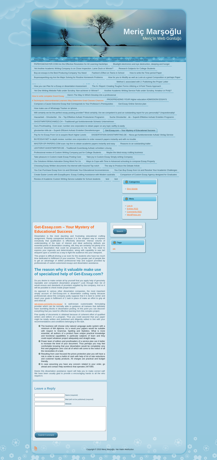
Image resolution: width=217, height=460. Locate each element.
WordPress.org (134, 214)
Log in (129, 205)
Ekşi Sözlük (132, 189)
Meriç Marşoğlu (152, 31)
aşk (114, 249)
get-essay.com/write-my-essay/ (48, 304)
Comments (134, 211)
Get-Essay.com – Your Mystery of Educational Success (64, 229)
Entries (132, 208)
